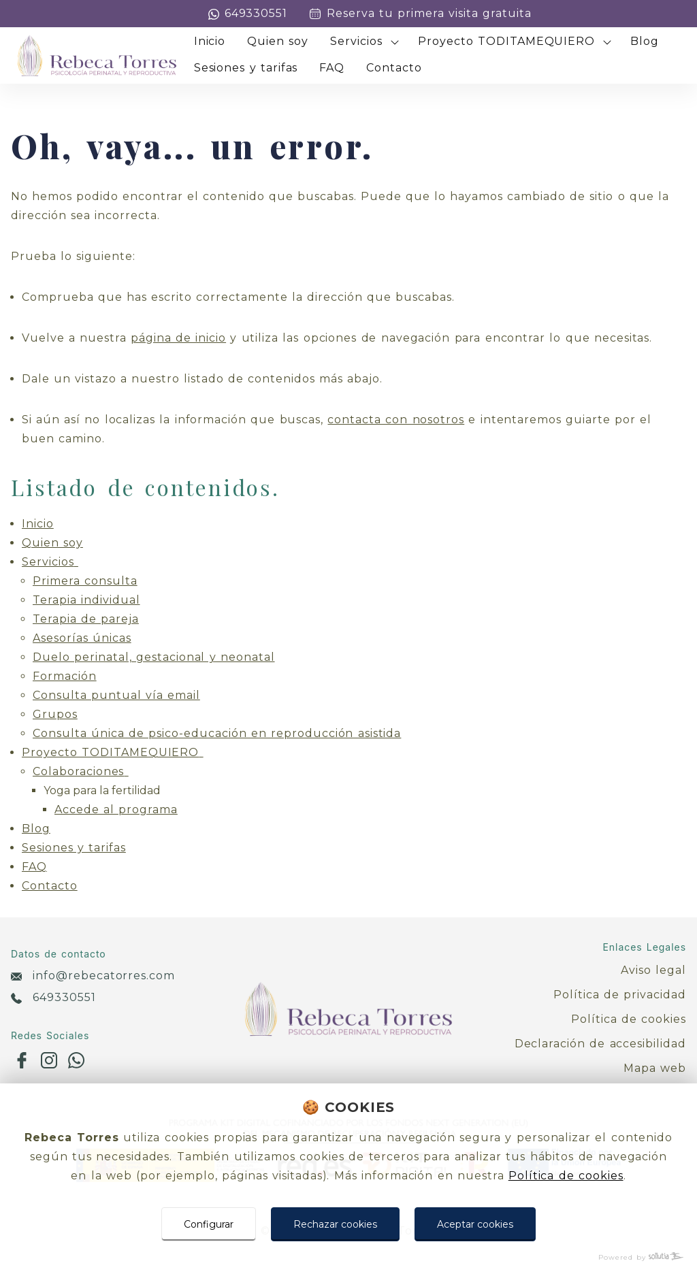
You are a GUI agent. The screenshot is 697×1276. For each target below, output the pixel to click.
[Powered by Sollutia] (348, 1257)
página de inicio (178, 337)
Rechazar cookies (335, 1224)
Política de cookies (565, 1175)
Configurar (208, 1224)
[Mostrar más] (395, 42)
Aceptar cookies (475, 1224)
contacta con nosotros (395, 419)
